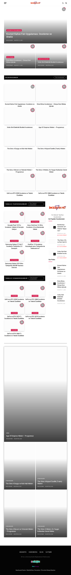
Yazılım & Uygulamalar (14, 30)
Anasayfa (22, 552)
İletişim (49, 552)
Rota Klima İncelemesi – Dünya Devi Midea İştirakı (18, 61)
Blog (41, 552)
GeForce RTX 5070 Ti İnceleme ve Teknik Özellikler (14, 317)
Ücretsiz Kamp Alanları (48, 570)
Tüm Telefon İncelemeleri (33, 204)
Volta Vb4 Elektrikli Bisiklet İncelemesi (51, 62)
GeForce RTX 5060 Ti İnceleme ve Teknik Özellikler (14, 335)
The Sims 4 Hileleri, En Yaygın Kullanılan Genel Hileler (51, 171)
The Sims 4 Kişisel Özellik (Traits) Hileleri (51, 149)
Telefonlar (14, 221)
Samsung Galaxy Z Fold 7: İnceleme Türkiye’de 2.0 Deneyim (14, 246)
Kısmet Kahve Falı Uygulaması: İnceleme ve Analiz (29, 35)
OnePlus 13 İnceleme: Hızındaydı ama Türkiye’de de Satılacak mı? (35, 246)
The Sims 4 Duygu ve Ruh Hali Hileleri (19, 149)
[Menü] (5, 3)
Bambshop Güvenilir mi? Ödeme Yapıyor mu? (62, 228)
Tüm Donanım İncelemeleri (34, 278)
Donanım (14, 295)
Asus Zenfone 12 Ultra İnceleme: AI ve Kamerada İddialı (35, 227)
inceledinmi (9, 40)
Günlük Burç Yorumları (33, 570)
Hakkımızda (33, 552)
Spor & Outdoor (44, 59)
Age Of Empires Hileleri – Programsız (51, 127)
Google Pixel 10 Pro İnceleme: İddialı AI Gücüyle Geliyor (14, 227)
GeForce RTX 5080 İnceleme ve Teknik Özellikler (51, 194)
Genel (7, 433)
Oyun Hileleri (9, 480)
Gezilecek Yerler (21, 570)
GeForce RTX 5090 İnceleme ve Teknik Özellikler (20, 194)
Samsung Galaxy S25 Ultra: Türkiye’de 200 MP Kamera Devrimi (14, 266)
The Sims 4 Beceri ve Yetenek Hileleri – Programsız (20, 171)
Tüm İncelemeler (59, 77)
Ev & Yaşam (10, 57)
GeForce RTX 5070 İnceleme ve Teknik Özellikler (35, 317)
